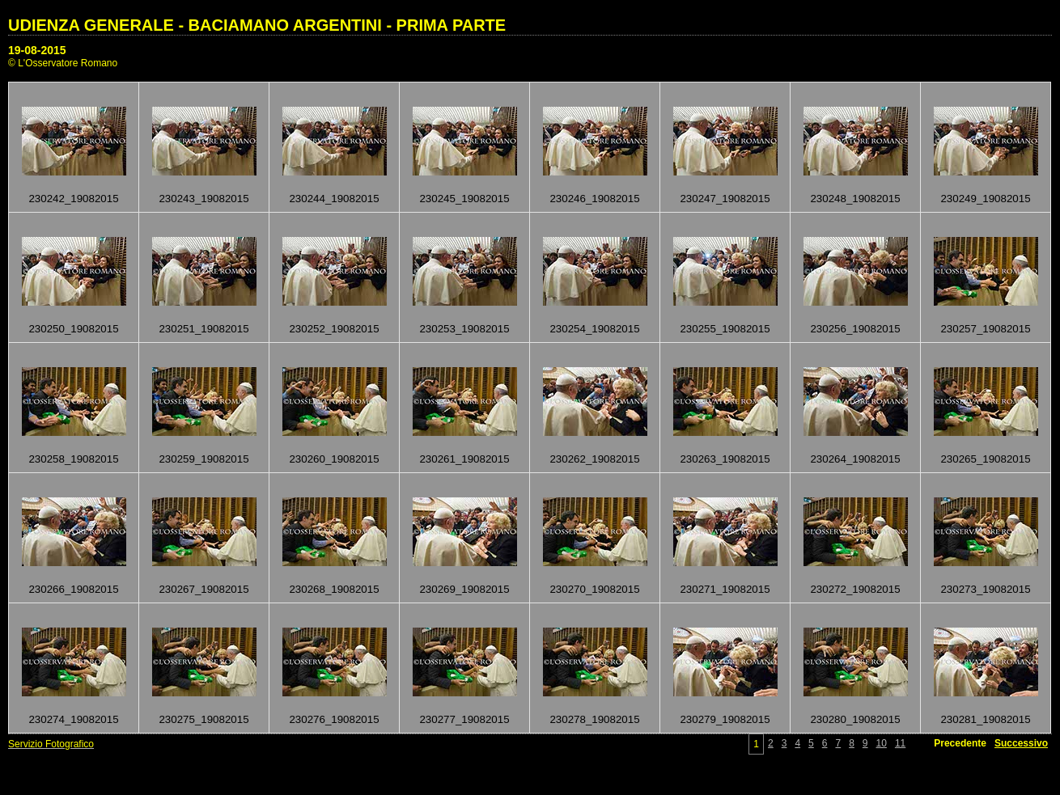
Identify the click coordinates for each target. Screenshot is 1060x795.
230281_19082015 (985, 719)
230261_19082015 (464, 459)
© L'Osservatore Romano (62, 63)
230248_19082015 (855, 198)
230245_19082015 (464, 198)
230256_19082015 (855, 329)
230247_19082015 (725, 198)
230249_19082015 (985, 198)
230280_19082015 (855, 719)
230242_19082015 (73, 198)
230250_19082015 (73, 329)
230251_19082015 (203, 329)
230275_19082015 (203, 719)
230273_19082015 (985, 589)
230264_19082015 (855, 459)
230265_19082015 (985, 459)
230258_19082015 (73, 459)
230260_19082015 (334, 459)
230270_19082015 (594, 589)
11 (900, 743)
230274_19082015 (73, 719)
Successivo (1021, 743)
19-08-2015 (37, 50)
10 (881, 743)
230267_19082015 (203, 589)
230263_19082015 (725, 459)
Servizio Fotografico (51, 744)
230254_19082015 (594, 329)
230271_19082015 (725, 589)
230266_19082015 (73, 589)
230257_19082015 (985, 329)
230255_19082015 (725, 329)
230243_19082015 (203, 198)
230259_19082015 (203, 459)
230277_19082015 (464, 719)
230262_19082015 (594, 459)
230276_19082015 (334, 719)
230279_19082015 (725, 719)
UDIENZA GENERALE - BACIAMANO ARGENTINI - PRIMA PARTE (257, 25)
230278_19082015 (594, 719)
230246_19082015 (594, 198)
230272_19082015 (855, 589)
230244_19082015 (334, 198)
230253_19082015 (464, 329)
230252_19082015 (334, 329)
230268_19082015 (334, 589)
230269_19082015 (464, 589)
